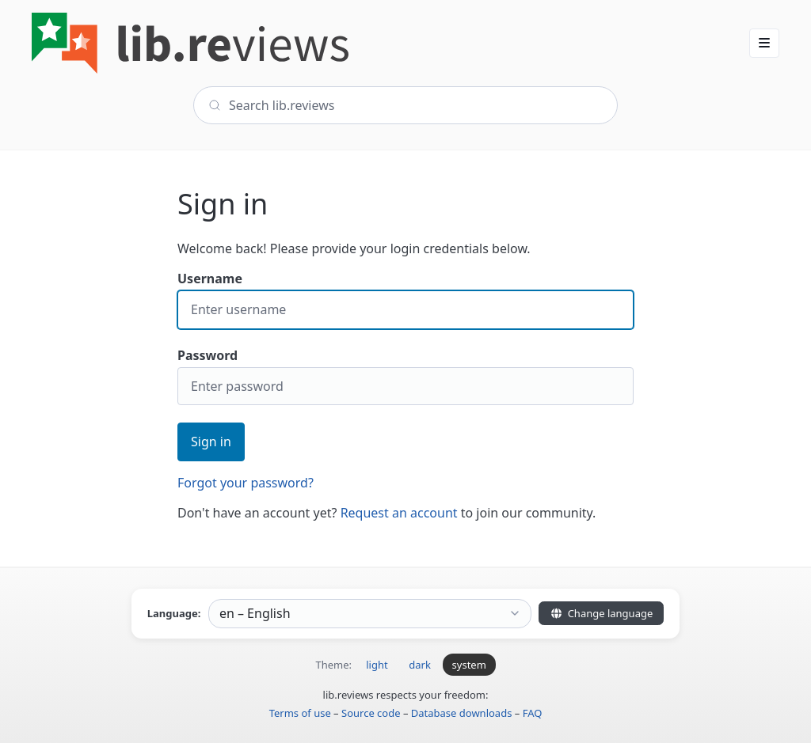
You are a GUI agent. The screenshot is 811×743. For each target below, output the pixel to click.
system (469, 665)
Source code (371, 713)
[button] (764, 42)
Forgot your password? (245, 482)
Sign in (211, 441)
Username (405, 299)
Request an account (399, 512)
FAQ (533, 713)
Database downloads (461, 713)
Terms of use (300, 713)
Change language (601, 613)
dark (420, 665)
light (376, 665)
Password (405, 376)
